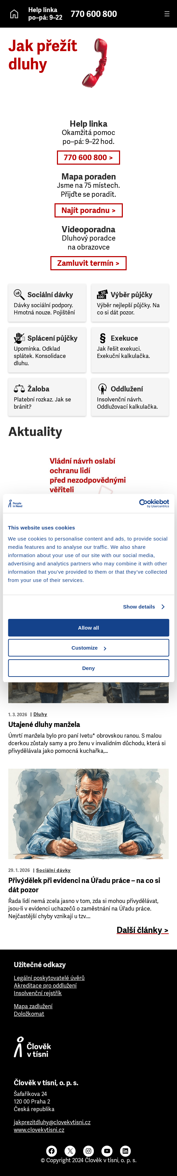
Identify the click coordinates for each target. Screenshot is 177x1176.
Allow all (88, 628)
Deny (88, 668)
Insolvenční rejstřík (38, 993)
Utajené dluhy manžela (44, 724)
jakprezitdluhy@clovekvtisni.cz (52, 1122)
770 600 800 (94, 14)
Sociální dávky (53, 870)
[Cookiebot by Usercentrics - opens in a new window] (139, 503)
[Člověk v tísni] (88, 1049)
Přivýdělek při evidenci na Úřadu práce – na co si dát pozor (84, 885)
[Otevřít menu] (167, 14)
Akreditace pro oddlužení (45, 985)
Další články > (143, 930)
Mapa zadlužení (33, 1006)
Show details (139, 607)
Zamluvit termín (85, 263)
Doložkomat (29, 1014)
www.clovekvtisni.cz (39, 1130)
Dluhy (40, 714)
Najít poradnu (85, 210)
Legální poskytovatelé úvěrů (49, 978)
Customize (88, 648)
